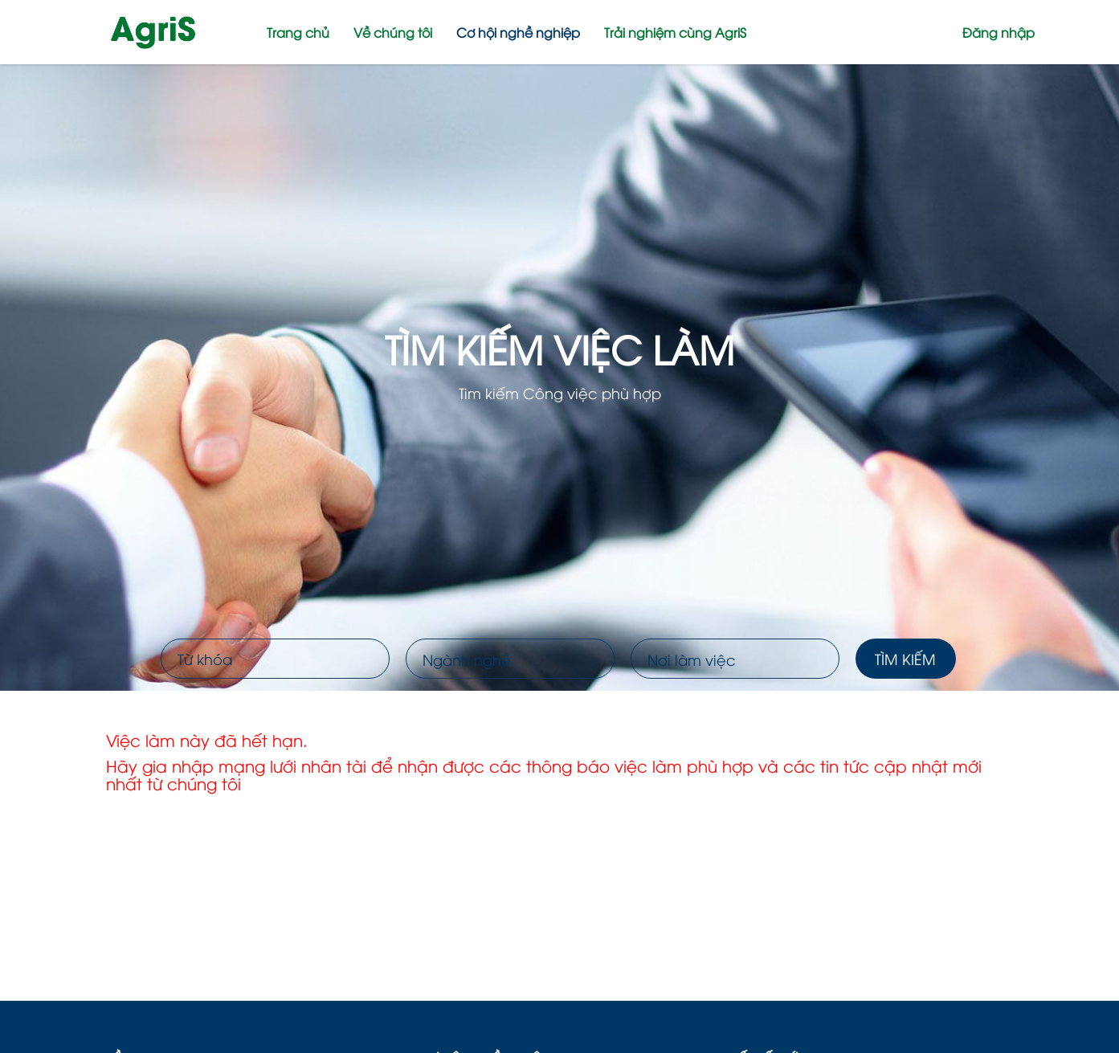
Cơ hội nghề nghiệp (518, 32)
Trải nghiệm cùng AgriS (675, 32)
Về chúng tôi (392, 32)
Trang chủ (298, 32)
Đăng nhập (998, 32)
